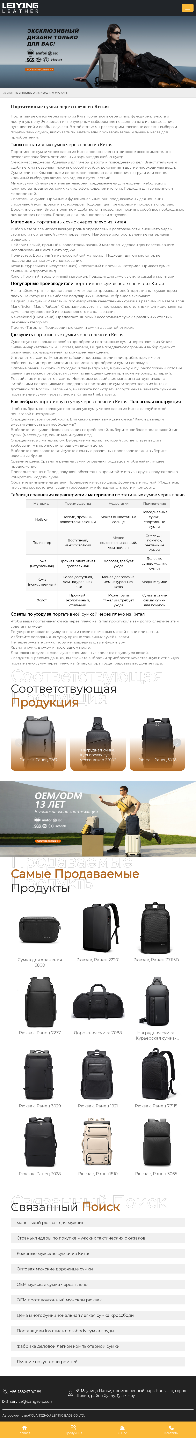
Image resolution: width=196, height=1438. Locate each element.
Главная (7, 92)
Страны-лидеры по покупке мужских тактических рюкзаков (81, 1238)
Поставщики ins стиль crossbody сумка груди (65, 1330)
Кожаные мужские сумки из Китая (53, 1253)
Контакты (171, 1430)
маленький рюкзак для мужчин (51, 1222)
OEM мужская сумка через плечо (52, 1284)
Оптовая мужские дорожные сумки (55, 1269)
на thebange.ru (63, 394)
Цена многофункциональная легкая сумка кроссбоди (75, 1315)
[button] (177, 742)
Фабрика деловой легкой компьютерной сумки (68, 1346)
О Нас (122, 1430)
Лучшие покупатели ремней (47, 1361)
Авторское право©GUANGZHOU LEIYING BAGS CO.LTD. (43, 1415)
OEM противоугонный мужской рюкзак (59, 1299)
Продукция (73, 1430)
